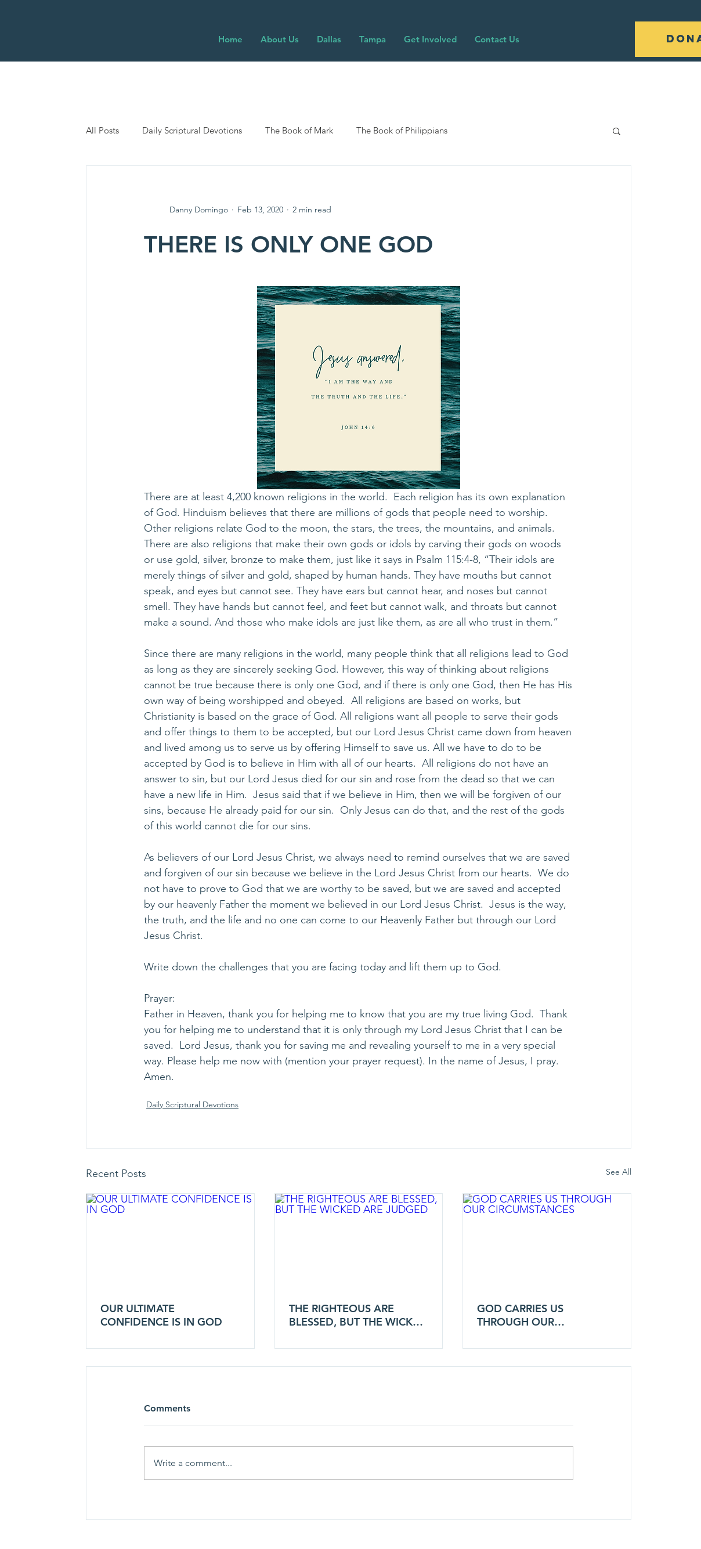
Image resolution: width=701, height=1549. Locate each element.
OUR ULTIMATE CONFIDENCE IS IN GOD (161, 1315)
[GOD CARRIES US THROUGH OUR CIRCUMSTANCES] (547, 1241)
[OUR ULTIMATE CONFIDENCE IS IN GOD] (170, 1241)
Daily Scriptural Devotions (192, 130)
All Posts (102, 130)
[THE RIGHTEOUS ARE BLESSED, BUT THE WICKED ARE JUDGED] (359, 1241)
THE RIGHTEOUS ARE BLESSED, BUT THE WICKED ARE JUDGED (358, 1315)
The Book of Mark (299, 130)
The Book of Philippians (401, 130)
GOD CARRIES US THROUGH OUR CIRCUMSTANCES (520, 1315)
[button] (616, 130)
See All (618, 1172)
